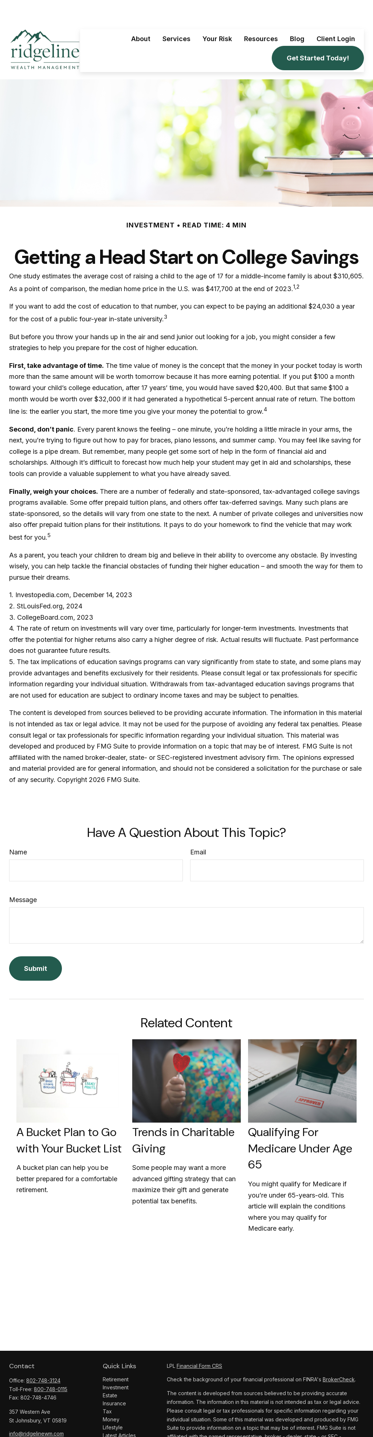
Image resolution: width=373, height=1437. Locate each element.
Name (18, 830)
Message (23, 878)
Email (198, 830)
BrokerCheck (339, 1357)
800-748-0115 (50, 1367)
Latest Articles (119, 1413)
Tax (107, 1389)
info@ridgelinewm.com (36, 1412)
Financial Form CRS (199, 1344)
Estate (110, 1373)
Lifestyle (113, 1405)
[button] (141, 16)
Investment (116, 1365)
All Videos (115, 1421)
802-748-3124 (43, 1358)
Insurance (114, 1381)
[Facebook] (14, 1423)
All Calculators (119, 1429)
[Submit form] (35, 946)
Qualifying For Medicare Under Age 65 (300, 1127)
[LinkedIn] (27, 1423)
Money (111, 1397)
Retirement (116, 1357)
